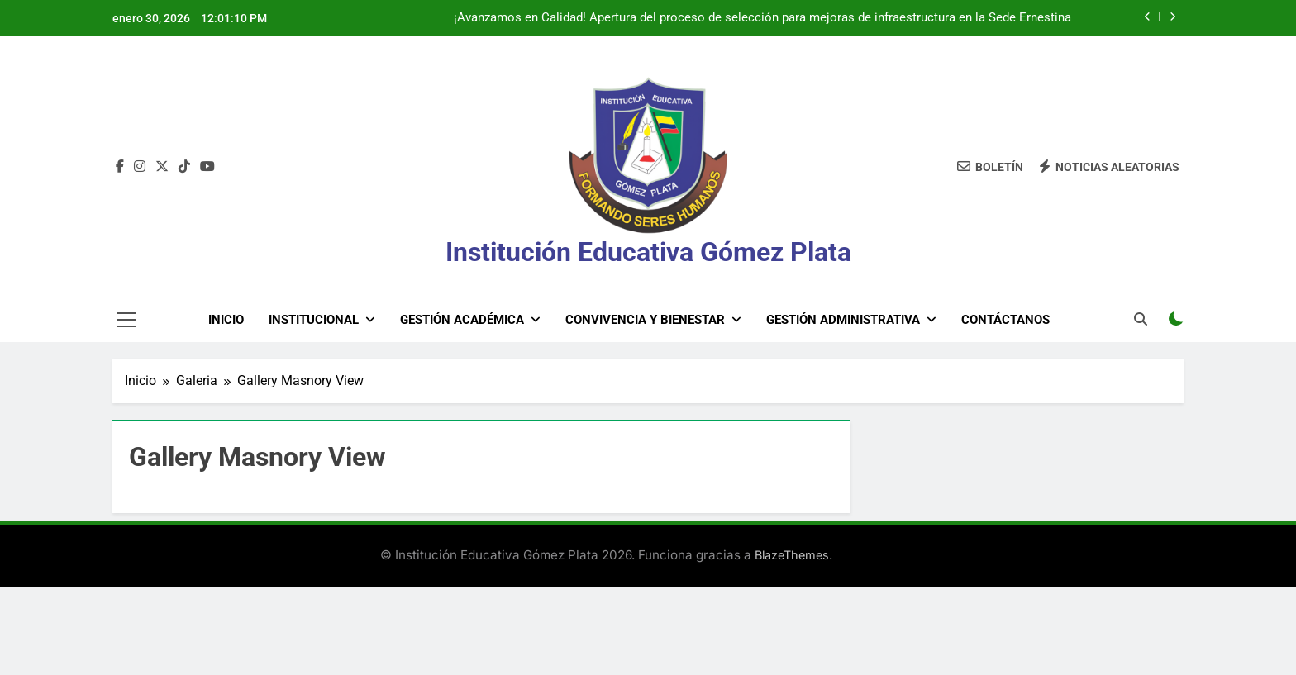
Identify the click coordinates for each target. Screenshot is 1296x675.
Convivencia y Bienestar (645, 319)
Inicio (226, 319)
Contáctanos (1005, 319)
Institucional (314, 319)
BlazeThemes (792, 555)
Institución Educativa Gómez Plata (648, 252)
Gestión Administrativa (843, 319)
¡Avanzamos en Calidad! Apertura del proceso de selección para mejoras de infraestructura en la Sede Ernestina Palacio (762, 18)
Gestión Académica (462, 319)
